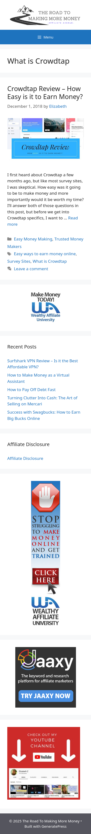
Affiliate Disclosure (25, 458)
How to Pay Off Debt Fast (31, 389)
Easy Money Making (33, 239)
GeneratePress (53, 826)
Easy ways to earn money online (45, 253)
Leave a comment (31, 268)
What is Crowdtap (50, 261)
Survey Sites (18, 261)
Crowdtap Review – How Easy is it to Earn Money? (45, 92)
